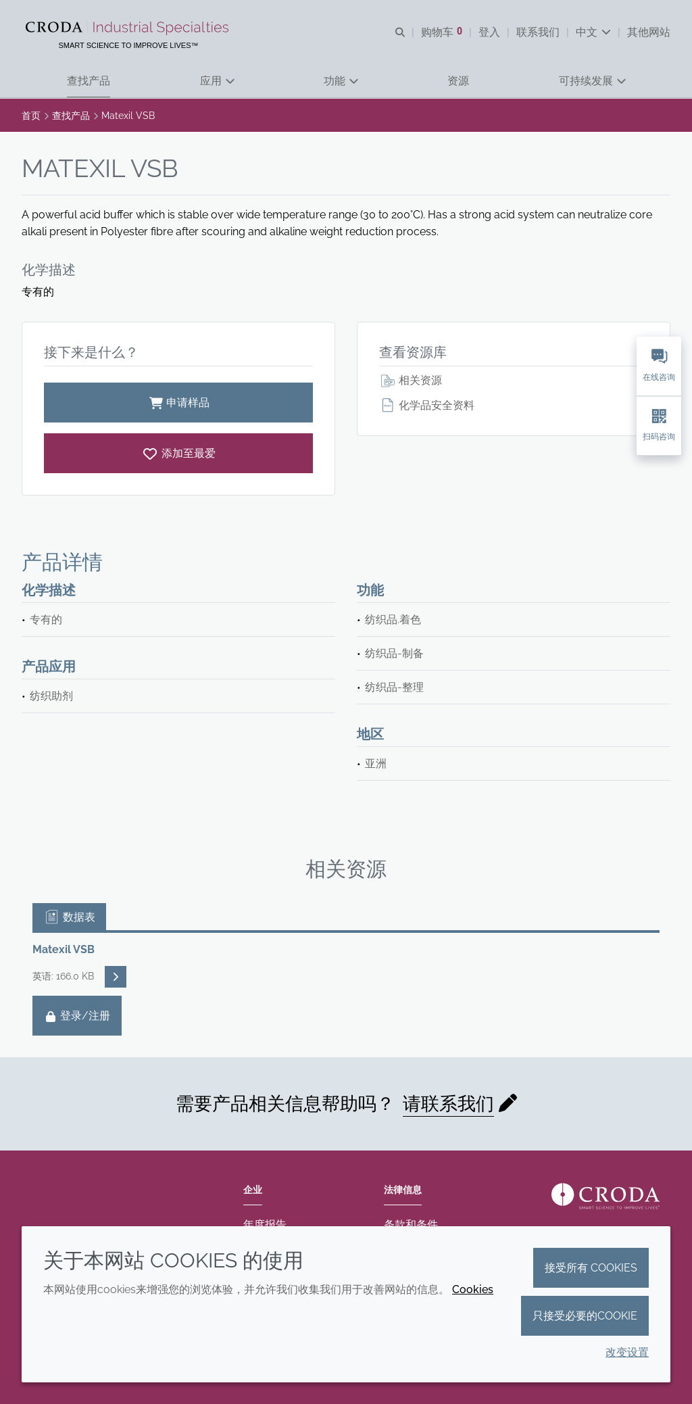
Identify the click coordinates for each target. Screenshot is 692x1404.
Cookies (472, 1289)
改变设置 (627, 1352)
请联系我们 (448, 1103)
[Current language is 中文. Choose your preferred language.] (593, 32)
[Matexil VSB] (178, 453)
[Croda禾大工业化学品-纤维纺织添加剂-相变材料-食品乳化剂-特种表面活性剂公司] (129, 28)
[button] (88, 81)
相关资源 (410, 380)
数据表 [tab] (69, 917)
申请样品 (178, 402)
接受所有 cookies (591, 1267)
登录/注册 (77, 1015)
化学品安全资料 (426, 405)
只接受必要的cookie (585, 1315)
